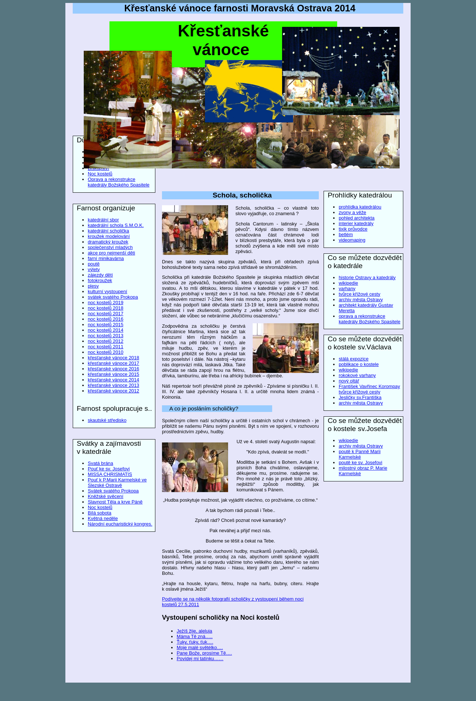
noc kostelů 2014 (105, 330)
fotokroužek (100, 280)
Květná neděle (103, 518)
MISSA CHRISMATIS (110, 474)
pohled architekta (356, 218)
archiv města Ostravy (361, 299)
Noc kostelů (100, 174)
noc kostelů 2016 (105, 319)
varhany (347, 288)
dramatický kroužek (108, 242)
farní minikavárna (106, 258)
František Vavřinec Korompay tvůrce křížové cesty (369, 389)
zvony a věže (352, 212)
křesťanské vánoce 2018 (113, 357)
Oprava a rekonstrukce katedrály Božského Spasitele (118, 182)
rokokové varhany (357, 375)
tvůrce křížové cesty (359, 294)
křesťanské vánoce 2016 (113, 368)
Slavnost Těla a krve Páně (115, 502)
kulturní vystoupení (107, 291)
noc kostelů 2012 (105, 341)
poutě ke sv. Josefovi (360, 462)
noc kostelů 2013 (105, 335)
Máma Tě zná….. (195, 636)
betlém (346, 234)
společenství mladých (110, 247)
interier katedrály (356, 223)
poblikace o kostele (359, 364)
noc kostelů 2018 (105, 308)
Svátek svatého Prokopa (113, 491)
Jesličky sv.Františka (360, 397)
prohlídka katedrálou (360, 207)
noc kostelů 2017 (105, 313)
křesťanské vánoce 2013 (113, 385)
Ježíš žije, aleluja (194, 631)
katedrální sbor (103, 220)
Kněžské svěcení (105, 496)
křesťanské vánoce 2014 (113, 379)
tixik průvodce (353, 229)
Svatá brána (100, 463)
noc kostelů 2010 (105, 352)
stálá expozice (353, 359)
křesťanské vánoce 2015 (113, 374)
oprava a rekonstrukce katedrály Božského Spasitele (369, 318)
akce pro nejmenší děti (111, 253)
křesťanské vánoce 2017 (113, 363)
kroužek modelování (109, 236)
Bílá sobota (99, 513)
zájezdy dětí (100, 275)
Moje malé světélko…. (200, 647)
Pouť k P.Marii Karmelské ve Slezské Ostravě (117, 482)
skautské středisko (107, 420)
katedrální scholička (108, 231)
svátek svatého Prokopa (113, 297)
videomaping (352, 240)
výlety (94, 269)
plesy (93, 286)
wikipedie (348, 283)
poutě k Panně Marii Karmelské (360, 454)
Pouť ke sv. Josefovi (109, 469)
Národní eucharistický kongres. (120, 524)
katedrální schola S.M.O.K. (116, 225)
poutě (94, 264)
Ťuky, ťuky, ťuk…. (195, 642)
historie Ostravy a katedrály (367, 277)
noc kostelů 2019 (105, 302)
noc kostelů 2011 (105, 346)
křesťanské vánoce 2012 (113, 391)
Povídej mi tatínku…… (200, 658)
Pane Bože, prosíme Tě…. (204, 653)
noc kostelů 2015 (105, 324)
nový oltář (349, 381)
